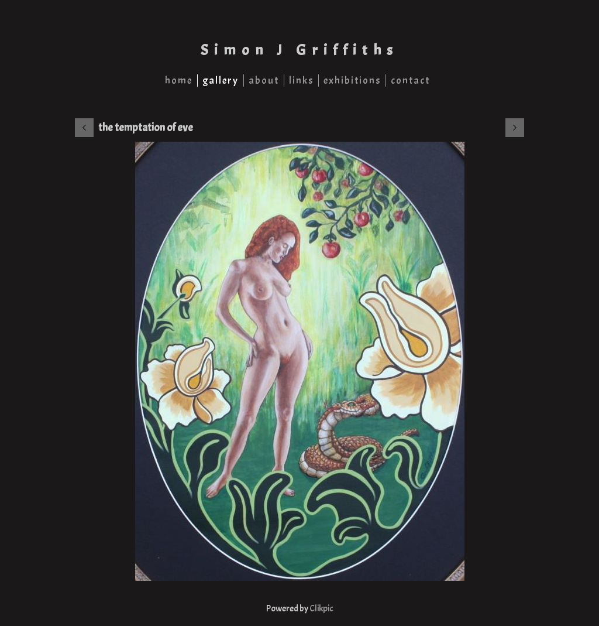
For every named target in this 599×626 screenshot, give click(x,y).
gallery (220, 80)
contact (410, 80)
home (178, 80)
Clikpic (321, 608)
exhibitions (352, 80)
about (264, 80)
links (301, 80)
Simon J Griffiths (299, 50)
